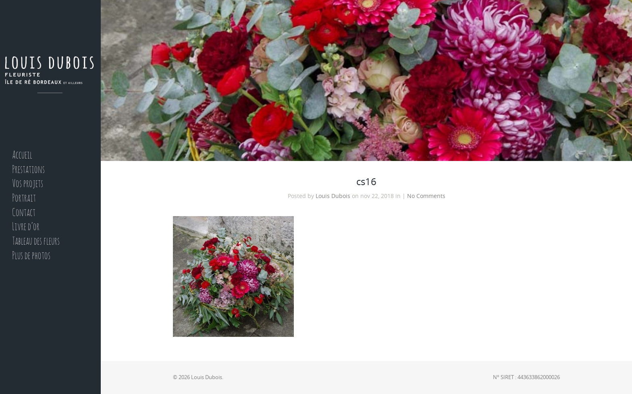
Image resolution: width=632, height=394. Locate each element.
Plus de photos (31, 256)
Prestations (28, 170)
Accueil (22, 156)
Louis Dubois (333, 196)
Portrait (24, 199)
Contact (23, 213)
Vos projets (27, 184)
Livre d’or (26, 227)
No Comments (426, 196)
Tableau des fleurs (36, 242)
